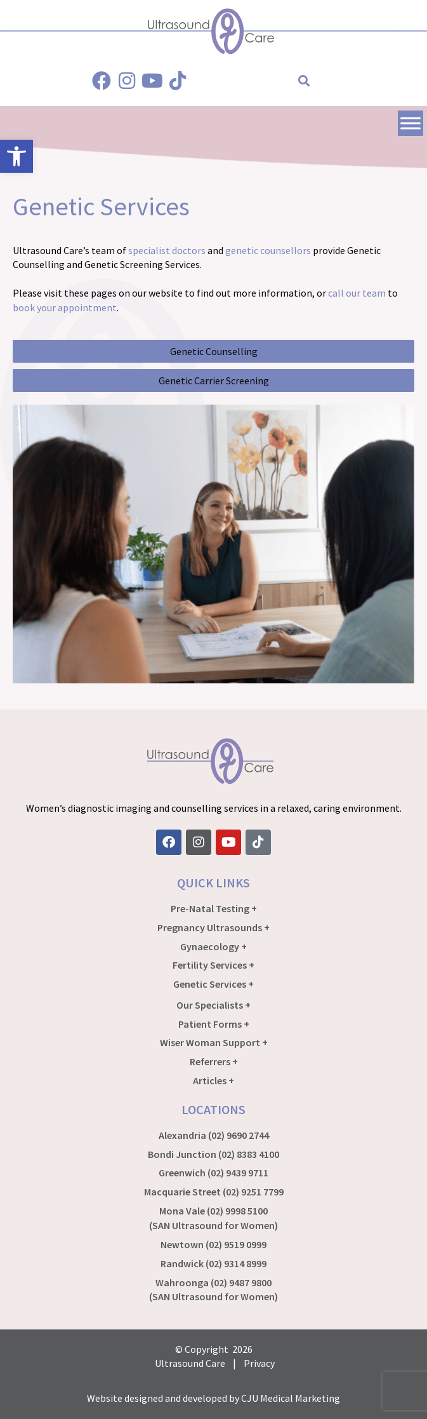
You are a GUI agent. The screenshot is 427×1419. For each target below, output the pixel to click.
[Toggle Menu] (410, 123)
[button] (304, 81)
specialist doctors (167, 250)
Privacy (259, 1363)
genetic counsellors (268, 250)
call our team (357, 292)
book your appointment (65, 307)
